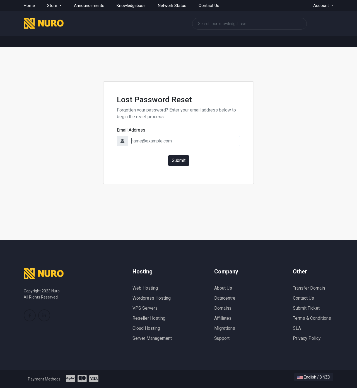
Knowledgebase (131, 5)
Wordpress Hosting (151, 298)
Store (52, 5)
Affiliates (222, 318)
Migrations (224, 328)
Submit (178, 160)
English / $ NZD (313, 377)
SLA (297, 328)
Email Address (131, 130)
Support (222, 338)
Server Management (152, 338)
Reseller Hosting (148, 318)
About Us (223, 288)
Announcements (89, 5)
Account (321, 5)
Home (29, 5)
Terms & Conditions (312, 318)
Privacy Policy (307, 338)
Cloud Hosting (146, 328)
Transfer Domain (309, 288)
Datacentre (224, 298)
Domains (222, 308)
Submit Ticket (306, 308)
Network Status (172, 5)
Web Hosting (145, 288)
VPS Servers (145, 308)
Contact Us (209, 5)
